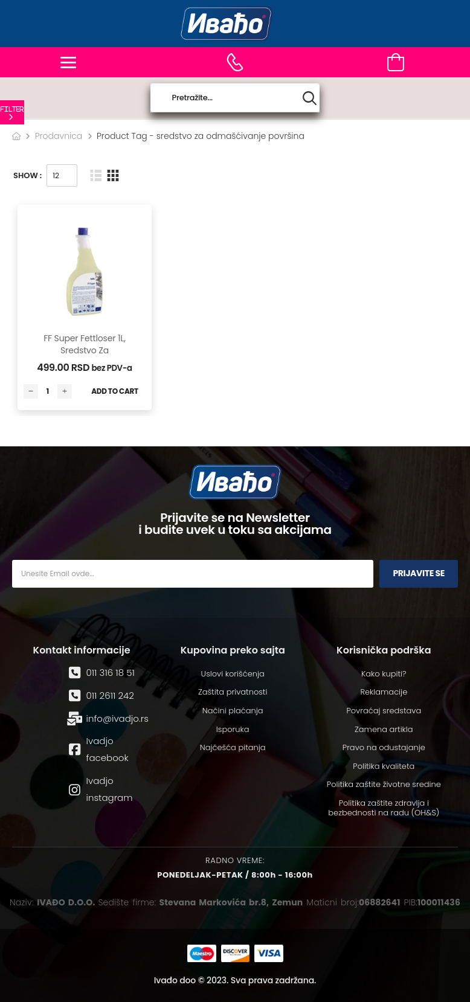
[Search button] (310, 98)
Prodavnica (59, 136)
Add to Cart (114, 391)
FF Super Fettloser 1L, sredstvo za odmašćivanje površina (84, 356)
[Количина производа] (47, 391)
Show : (27, 175)
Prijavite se (419, 573)
